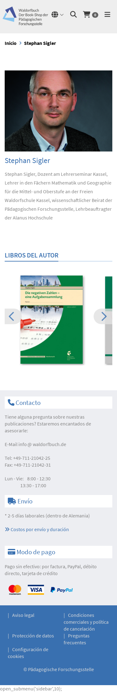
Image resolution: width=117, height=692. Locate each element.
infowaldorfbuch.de (42, 444)
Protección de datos (33, 635)
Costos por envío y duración (37, 529)
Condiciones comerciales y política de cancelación (86, 622)
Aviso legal (23, 615)
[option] (58, 320)
